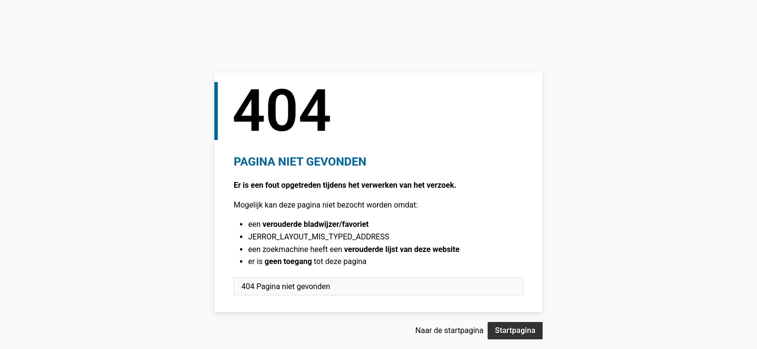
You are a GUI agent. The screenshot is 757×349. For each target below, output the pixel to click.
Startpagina (515, 330)
